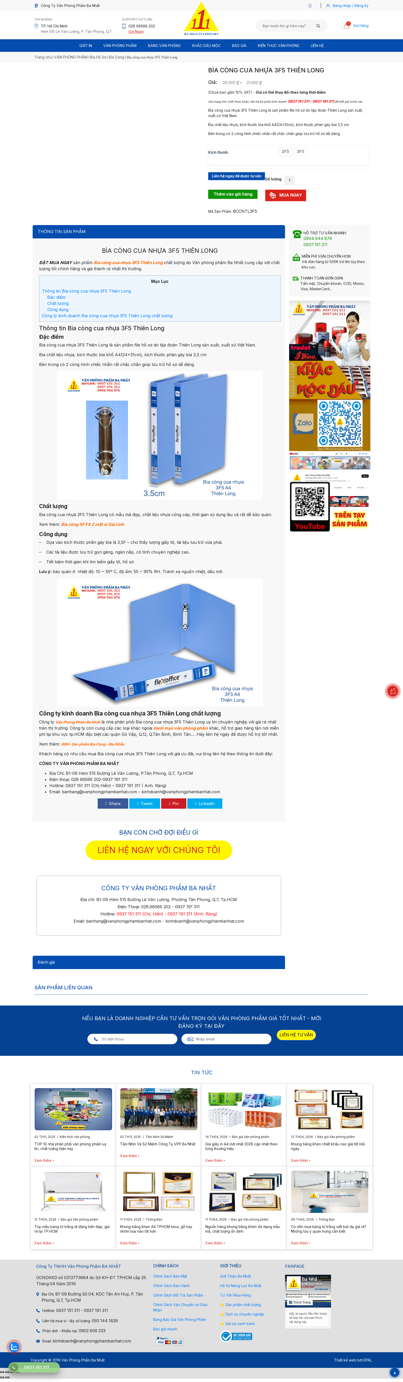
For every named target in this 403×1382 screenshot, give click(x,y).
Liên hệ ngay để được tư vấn (236, 179)
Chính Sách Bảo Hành (171, 1289)
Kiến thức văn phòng (278, 45)
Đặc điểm (56, 300)
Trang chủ (43, 57)
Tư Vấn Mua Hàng (235, 1298)
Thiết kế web (345, 1363)
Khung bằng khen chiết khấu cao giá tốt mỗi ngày (328, 1149)
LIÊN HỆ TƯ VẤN (296, 1038)
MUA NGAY (285, 199)
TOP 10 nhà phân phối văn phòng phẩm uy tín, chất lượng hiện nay (70, 1149)
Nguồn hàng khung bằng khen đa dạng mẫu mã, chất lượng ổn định (242, 1232)
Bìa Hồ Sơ (98, 57)
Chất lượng (58, 306)
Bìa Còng (116, 57)
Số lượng (273, 182)
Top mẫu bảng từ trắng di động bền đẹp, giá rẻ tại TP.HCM (71, 1232)
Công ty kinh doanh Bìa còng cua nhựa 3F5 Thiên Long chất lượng (107, 319)
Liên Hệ (317, 45)
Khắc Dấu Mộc (206, 45)
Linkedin (205, 806)
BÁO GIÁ (239, 45)
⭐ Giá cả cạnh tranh (237, 1327)
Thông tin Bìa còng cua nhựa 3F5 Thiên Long (86, 294)
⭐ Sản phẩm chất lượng (240, 1308)
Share (113, 806)
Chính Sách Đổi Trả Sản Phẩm (178, 1298)
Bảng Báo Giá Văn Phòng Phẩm (179, 1323)
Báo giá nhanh (165, 1332)
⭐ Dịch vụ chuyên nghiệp (242, 1317)
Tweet (144, 806)
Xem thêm (42, 1164)
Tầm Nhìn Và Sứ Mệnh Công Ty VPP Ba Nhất (157, 1147)
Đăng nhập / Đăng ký (351, 5)
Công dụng (57, 312)
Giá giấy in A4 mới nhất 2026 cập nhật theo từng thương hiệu (241, 1149)
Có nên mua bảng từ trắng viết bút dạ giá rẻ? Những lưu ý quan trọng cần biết (328, 1232)
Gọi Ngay (136, 31)
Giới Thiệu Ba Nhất (235, 1279)
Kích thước (218, 152)
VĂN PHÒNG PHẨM (70, 57)
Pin (174, 806)
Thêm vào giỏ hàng (233, 197)
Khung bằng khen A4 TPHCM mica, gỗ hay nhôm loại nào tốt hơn (156, 1232)
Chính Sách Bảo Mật (170, 1279)
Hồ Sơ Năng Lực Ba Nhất (240, 1289)
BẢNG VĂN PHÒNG (164, 45)
